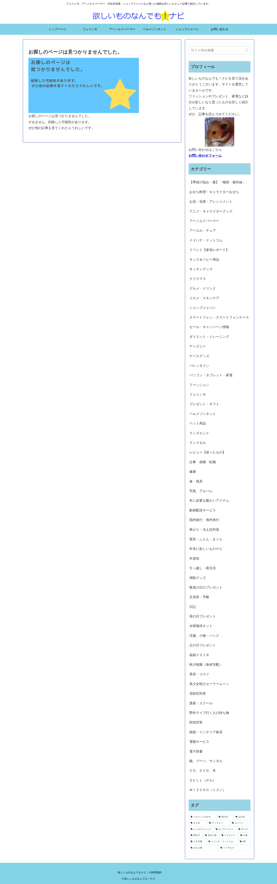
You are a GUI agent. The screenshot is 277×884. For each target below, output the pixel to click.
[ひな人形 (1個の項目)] (203, 848)
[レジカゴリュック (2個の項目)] (201, 829)
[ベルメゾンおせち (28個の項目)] (202, 817)
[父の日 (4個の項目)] (242, 817)
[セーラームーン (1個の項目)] (225, 829)
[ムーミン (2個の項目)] (240, 823)
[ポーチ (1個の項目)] (243, 829)
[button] (246, 50)
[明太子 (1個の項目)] (196, 835)
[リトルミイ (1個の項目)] (229, 835)
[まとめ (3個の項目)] (198, 823)
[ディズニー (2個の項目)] (218, 823)
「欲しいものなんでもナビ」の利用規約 (138, 872)
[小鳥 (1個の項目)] (244, 835)
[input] (219, 50)
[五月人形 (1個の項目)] (211, 835)
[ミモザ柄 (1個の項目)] (197, 841)
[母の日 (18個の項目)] (225, 817)
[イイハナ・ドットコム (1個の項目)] (222, 841)
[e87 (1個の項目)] (244, 841)
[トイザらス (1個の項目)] (234, 848)
